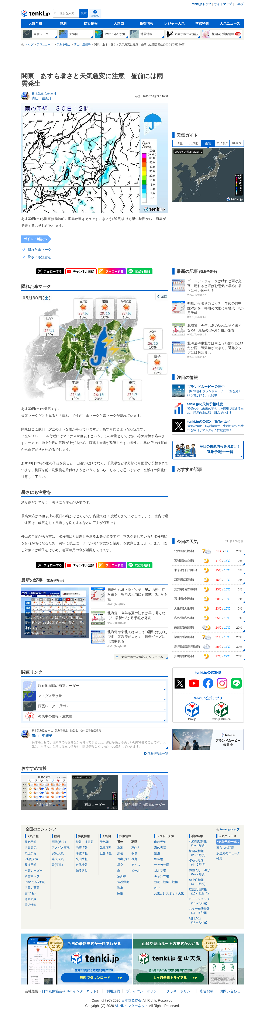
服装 (120, 853)
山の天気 (160, 842)
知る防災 (82, 870)
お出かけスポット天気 (169, 893)
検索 (84, 13)
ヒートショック (201, 901)
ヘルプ (239, 4)
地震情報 (82, 847)
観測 (63, 23)
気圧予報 (31, 853)
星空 (120, 864)
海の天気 (160, 847)
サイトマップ (223, 4)
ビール (135, 870)
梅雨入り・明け (201, 872)
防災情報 (91, 23)
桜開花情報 (201, 853)
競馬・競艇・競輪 (166, 882)
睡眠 (120, 893)
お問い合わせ (230, 991)
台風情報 (82, 864)
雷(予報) (30, 893)
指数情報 (146, 23)
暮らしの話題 (225, 847)
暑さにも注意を (39, 257)
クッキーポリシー (180, 991)
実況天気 (58, 853)
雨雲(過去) (59, 842)
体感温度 (123, 882)
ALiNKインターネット (80, 991)
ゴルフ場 (160, 870)
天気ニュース (230, 23)
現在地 (95, 15)
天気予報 (35, 23)
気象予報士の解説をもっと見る (142, 657)
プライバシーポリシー (143, 991)
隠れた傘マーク (39, 249)
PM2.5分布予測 (35, 882)
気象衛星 (106, 847)
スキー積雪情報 (201, 911)
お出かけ (123, 859)
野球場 (158, 859)
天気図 (119, 23)
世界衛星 (106, 853)
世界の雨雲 (32, 887)
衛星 (180, 143)
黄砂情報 (31, 905)
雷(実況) (57, 864)
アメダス (222, 143)
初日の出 (201, 920)
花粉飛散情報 (201, 843)
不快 (134, 853)
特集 (219, 858)
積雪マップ (32, 876)
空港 (157, 853)
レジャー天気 (174, 23)
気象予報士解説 (228, 842)
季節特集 (202, 23)
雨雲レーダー (33, 870)
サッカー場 (161, 864)
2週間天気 (31, 859)
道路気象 (31, 899)
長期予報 (31, 864)
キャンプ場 (161, 876)
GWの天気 (201, 863)
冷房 (134, 859)
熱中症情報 (201, 882)
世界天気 (31, 847)
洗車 (120, 887)
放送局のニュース (228, 853)
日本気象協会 (52, 991)
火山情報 (82, 859)
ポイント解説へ (35, 239)
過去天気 (58, 859)
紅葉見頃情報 (201, 892)
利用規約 (113, 991)
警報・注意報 (85, 842)
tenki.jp (36, 14)
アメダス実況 (61, 847)
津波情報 (82, 853)
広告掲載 (206, 991)
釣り (157, 887)
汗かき (135, 847)
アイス (135, 864)
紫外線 (121, 876)
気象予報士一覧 (157, 753)
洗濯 (120, 847)
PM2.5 (236, 143)
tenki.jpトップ (201, 4)
